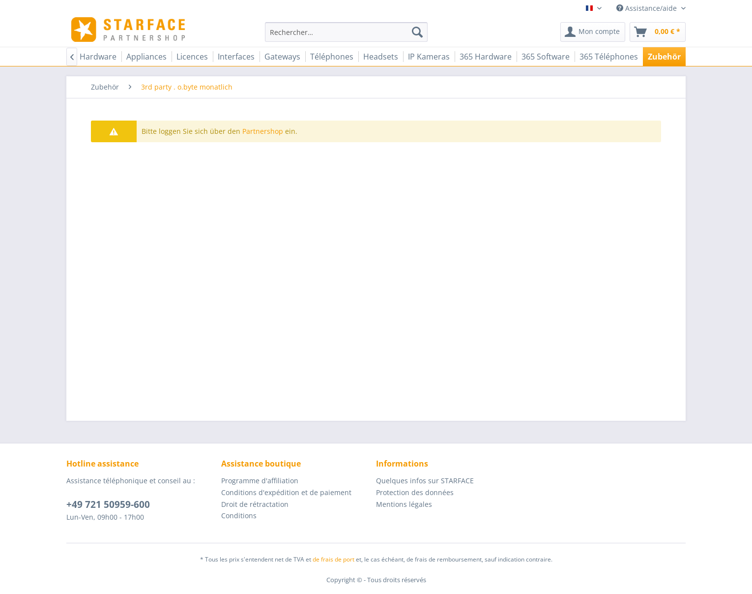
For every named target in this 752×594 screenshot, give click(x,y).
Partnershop (262, 131)
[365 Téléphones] (609, 56)
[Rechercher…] (346, 32)
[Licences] (192, 56)
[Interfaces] (236, 56)
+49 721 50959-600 (108, 504)
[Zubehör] (664, 56)
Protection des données (415, 492)
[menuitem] (346, 32)
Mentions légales (404, 504)
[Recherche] (417, 32)
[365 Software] (546, 56)
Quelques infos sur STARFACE (425, 480)
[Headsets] (380, 56)
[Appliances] (146, 56)
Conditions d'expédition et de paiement (286, 492)
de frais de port (333, 559)
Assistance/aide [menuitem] (647, 8)
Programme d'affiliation (259, 480)
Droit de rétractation (255, 504)
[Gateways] (282, 56)
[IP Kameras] (429, 56)
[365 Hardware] (486, 56)
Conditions (239, 515)
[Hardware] (98, 56)
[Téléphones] (331, 56)
